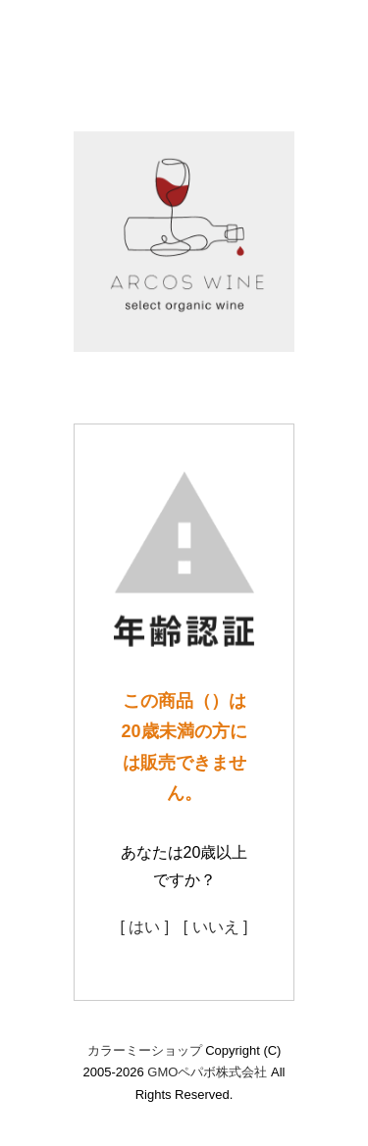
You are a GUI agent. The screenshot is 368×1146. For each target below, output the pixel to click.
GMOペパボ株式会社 (207, 1072)
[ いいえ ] (216, 927)
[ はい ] (144, 927)
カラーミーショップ (144, 1050)
